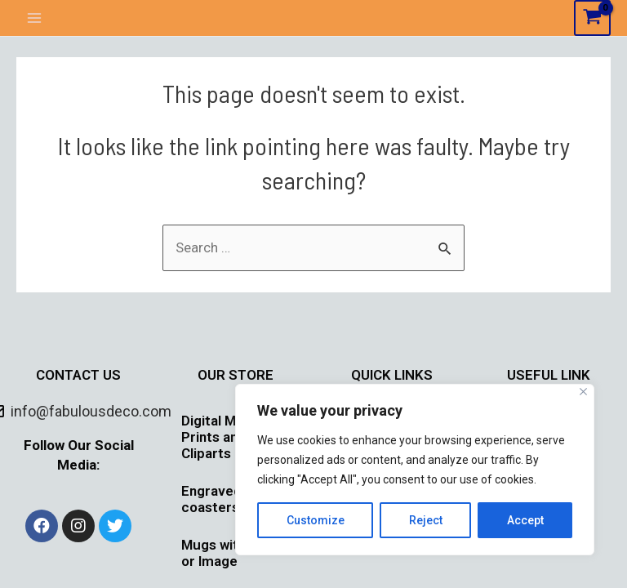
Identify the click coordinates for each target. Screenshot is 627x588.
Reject (425, 520)
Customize (316, 520)
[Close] (583, 391)
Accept (525, 520)
